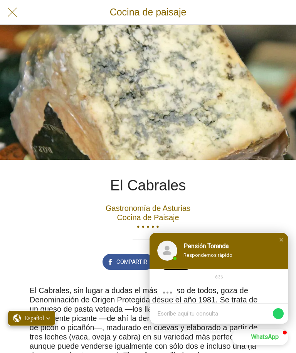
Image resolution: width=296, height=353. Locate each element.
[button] (281, 240)
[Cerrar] (12, 12)
